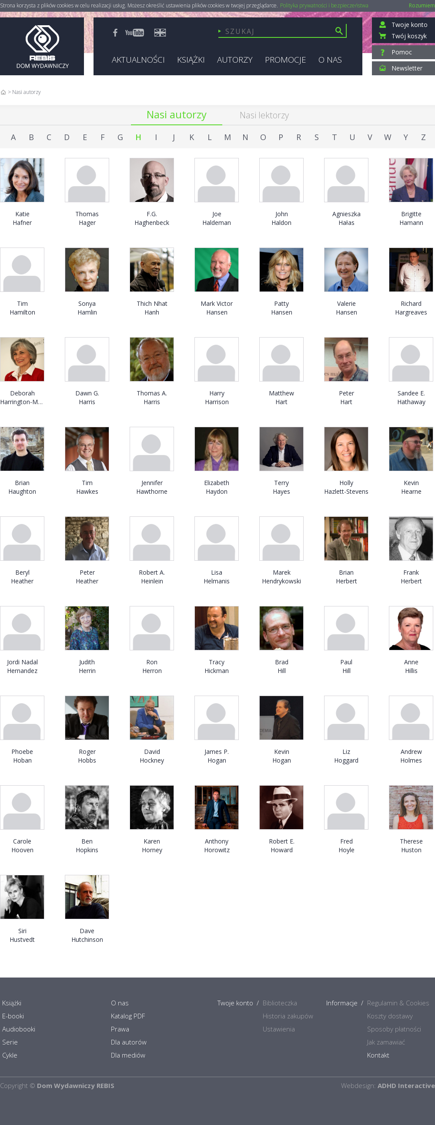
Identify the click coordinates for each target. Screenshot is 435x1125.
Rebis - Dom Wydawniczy (42, 46)
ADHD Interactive (406, 1085)
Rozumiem (422, 5)
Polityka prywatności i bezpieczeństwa (324, 5)
